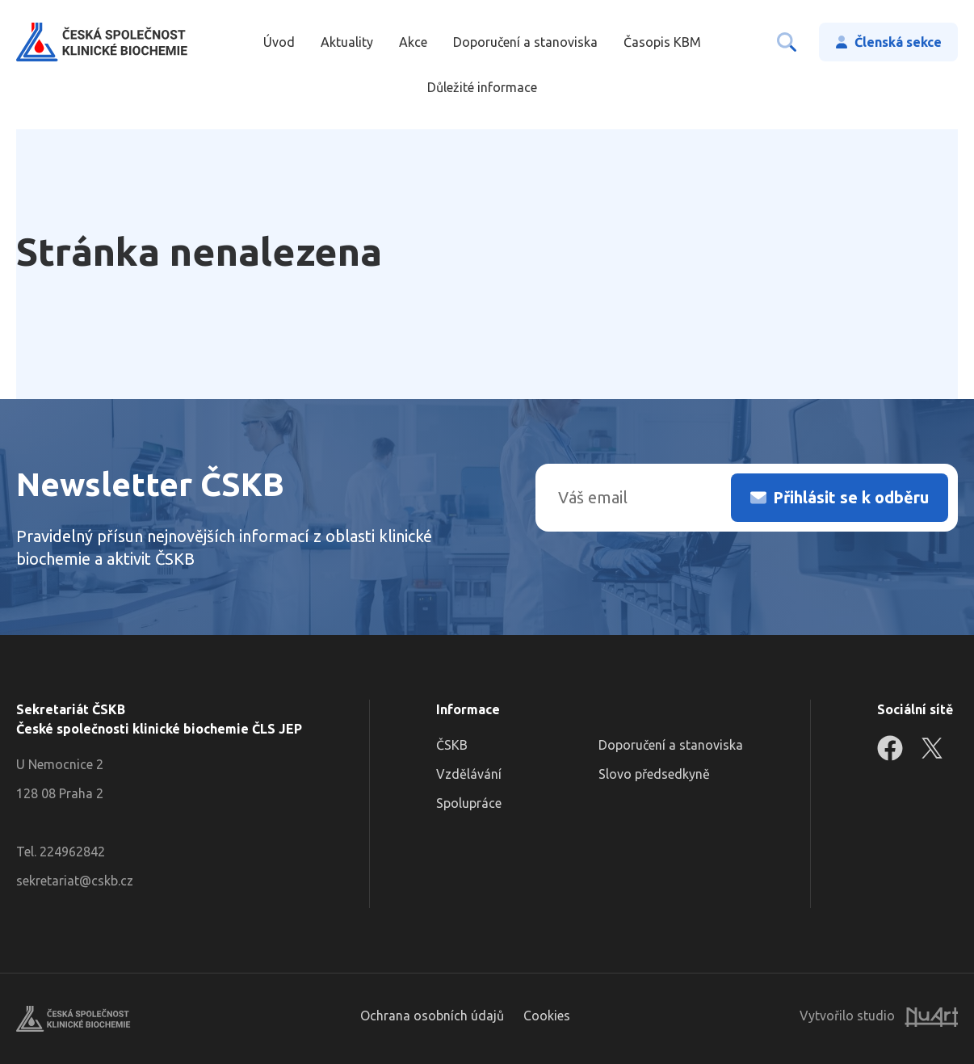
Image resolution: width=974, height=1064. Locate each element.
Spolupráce (469, 803)
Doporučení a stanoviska (525, 42)
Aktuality (347, 42)
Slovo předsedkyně (654, 774)
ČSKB (452, 745)
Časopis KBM (662, 42)
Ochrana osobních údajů (432, 1015)
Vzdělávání (469, 774)
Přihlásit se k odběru (851, 497)
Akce (413, 42)
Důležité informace (482, 87)
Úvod (279, 42)
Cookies (546, 1015)
